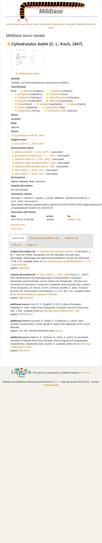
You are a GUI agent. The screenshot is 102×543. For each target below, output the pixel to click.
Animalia (26, 91)
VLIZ (56, 381)
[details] (26, 268)
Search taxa (19, 24)
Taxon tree (32, 24)
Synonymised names (22, 148)
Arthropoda (54, 91)
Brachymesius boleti (29, 73)
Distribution (45, 24)
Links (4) (16, 245)
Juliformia (52, 100)
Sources (70, 24)
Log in (51, 27)
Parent (14, 131)
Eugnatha (21, 100)
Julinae (19, 107)
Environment (18, 177)
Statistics (81, 24)
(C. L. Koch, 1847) (30, 152)
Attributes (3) (71, 238)
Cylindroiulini (49, 107)
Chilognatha (22, 97)
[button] (8, 44)
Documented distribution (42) (44, 238)
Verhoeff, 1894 (27, 135)
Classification (18, 86)
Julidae (71, 104)
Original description (22, 185)
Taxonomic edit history (23, 212)
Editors (91, 24)
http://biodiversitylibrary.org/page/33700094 (35, 294)
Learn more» (85, 373)
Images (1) (32, 245)
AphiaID (15, 78)
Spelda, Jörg (74, 219)
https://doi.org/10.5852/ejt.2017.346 (61, 311)
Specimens (58, 24)
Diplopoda (53, 94)
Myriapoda (21, 94)
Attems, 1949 (33, 163)
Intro (8, 24)
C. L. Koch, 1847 (27, 143)
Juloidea (41, 104)
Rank (14, 123)
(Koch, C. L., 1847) (33, 155)
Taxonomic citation (21, 194)
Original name (18, 139)
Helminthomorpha (56, 97)
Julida (19, 104)
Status (14, 115)
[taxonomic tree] (18, 225)
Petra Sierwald (51, 385)
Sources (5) (18, 238)
